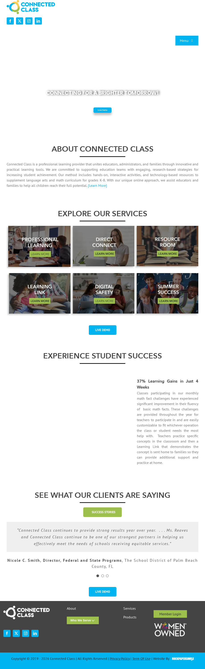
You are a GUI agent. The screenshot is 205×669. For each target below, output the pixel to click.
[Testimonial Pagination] (97, 575)
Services (129, 608)
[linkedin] (38, 21)
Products (129, 617)
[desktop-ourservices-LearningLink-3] (39, 275)
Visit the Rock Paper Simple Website (182, 659)
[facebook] (10, 21)
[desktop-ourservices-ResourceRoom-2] (166, 227)
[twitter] (19, 21)
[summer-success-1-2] (166, 275)
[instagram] (28, 21)
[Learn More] (97, 185)
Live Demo (102, 110)
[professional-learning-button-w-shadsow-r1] (39, 227)
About (71, 608)
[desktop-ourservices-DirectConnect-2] (102, 227)
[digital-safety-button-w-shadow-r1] (102, 275)
